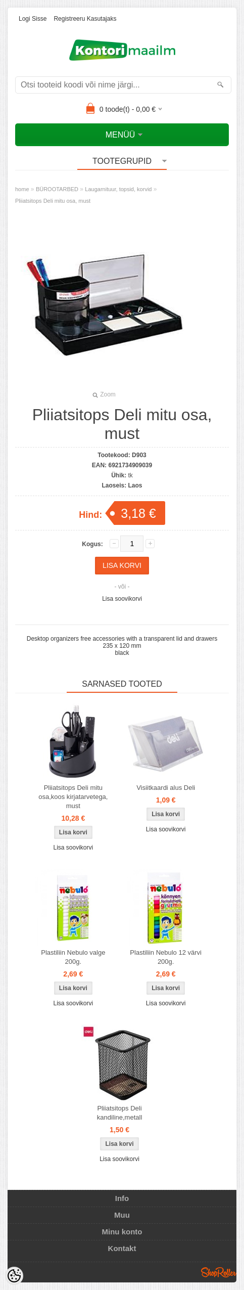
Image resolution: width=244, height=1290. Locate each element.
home (22, 189)
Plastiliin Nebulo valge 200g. (73, 957)
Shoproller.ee (218, 1272)
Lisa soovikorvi (122, 598)
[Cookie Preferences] (14, 1276)
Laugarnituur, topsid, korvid (118, 189)
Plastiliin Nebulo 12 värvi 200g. (166, 957)
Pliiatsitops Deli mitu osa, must (52, 201)
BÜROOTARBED (57, 189)
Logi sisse (32, 18)
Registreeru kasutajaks (85, 18)
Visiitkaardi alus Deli (165, 787)
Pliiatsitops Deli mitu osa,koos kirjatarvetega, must (73, 797)
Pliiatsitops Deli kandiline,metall (119, 1112)
